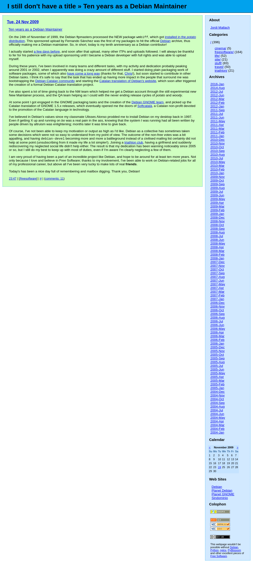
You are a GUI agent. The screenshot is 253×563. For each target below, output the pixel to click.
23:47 (12, 179)
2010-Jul (216, 158)
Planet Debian (221, 490)
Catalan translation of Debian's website (127, 81)
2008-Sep (217, 228)
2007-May (217, 284)
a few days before (47, 52)
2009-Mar (217, 206)
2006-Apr (217, 332)
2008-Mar (217, 251)
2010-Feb (217, 169)
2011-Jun (217, 117)
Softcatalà (144, 106)
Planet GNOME (222, 494)
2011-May (217, 121)
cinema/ (220, 48)
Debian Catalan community (55, 81)
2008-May (217, 243)
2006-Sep (217, 314)
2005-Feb (217, 384)
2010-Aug (217, 154)
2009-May (217, 199)
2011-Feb (217, 132)
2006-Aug (217, 317)
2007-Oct (217, 269)
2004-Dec (217, 392)
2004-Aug (217, 406)
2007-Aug (217, 277)
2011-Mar (217, 128)
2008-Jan (217, 258)
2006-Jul (216, 321)
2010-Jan (217, 173)
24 (219, 467)
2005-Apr (217, 377)
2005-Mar (217, 380)
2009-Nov (217, 177)
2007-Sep (217, 273)
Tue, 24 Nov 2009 (23, 22)
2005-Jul (216, 366)
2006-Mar (217, 336)
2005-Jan (217, 388)
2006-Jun (217, 325)
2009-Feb (217, 210)
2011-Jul (216, 114)
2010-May (217, 162)
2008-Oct (217, 225)
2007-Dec (217, 262)
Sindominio (219, 498)
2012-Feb (217, 102)
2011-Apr (217, 125)
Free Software (218, 556)
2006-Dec (217, 303)
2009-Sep (217, 184)
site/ (218, 59)
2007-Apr (217, 288)
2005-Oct (217, 354)
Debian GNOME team (147, 102)
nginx (223, 550)
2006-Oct (217, 310)
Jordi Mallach (220, 27)
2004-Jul (216, 410)
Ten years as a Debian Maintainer (35, 29)
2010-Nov (217, 143)
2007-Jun (217, 280)
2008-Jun (217, 240)
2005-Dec (217, 347)
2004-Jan (217, 432)
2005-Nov (217, 351)
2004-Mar (217, 425)
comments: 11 (54, 179)
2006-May (217, 329)
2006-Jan (217, 343)
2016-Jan (217, 84)
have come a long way (83, 74)
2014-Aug (217, 88)
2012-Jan (217, 106)
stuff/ (218, 63)
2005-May (217, 373)
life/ (217, 56)
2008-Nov (217, 221)
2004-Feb (217, 429)
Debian (165, 41)
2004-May (217, 417)
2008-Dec (217, 217)
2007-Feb (217, 295)
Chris (128, 74)
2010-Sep (217, 151)
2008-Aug (217, 232)
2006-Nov (217, 306)
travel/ (219, 67)
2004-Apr (217, 421)
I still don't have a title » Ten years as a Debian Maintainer (97, 6)
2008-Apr (217, 247)
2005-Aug (217, 362)
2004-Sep (217, 403)
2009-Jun (217, 195)
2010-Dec (217, 140)
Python (214, 550)
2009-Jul (216, 191)
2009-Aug (217, 188)
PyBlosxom (234, 550)
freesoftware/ (224, 52)
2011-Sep (217, 110)
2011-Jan (217, 136)
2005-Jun (217, 369)
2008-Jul (216, 236)
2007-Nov (217, 266)
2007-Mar (217, 291)
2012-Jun (217, 95)
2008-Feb (217, 254)
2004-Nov (217, 395)
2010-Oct (217, 147)
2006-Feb (217, 340)
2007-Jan (217, 299)
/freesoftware (28, 179)
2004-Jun (217, 414)
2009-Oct (217, 180)
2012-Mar (217, 99)
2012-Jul (216, 91)
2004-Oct (217, 399)
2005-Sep (217, 358)
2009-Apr (217, 203)
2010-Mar (217, 165)
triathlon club (133, 143)
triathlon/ (221, 70)
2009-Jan (217, 214)
